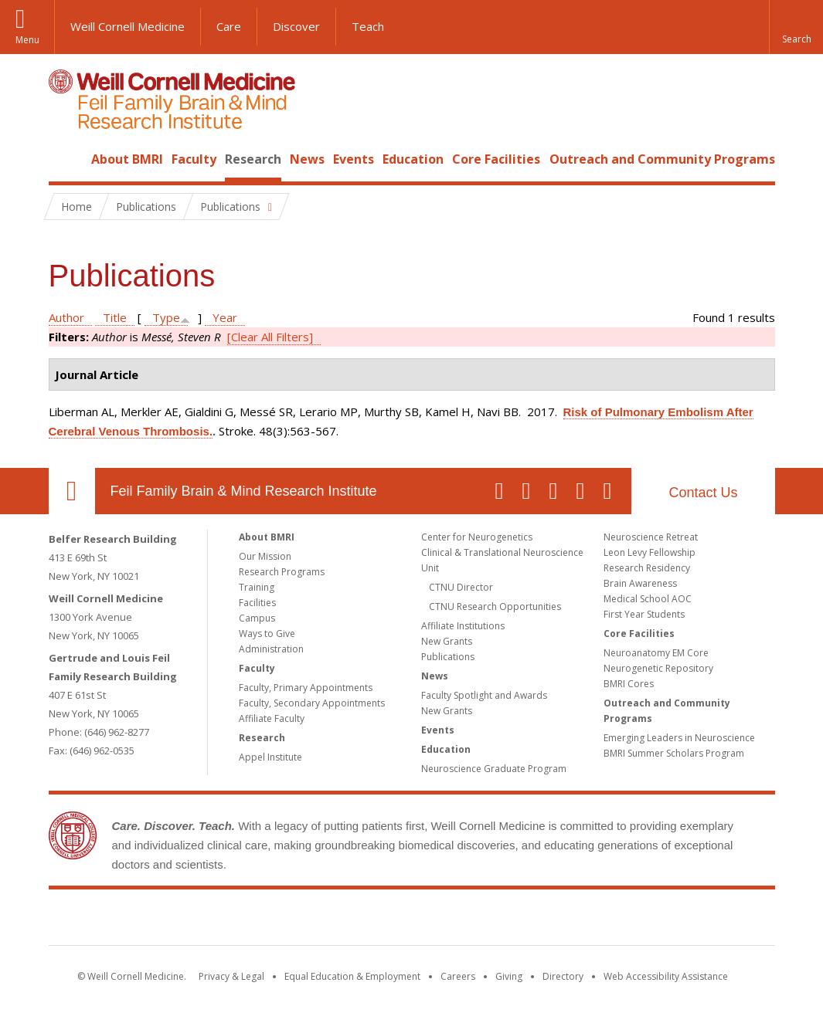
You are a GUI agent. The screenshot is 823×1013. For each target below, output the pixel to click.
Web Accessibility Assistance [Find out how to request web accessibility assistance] (666, 976)
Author (66, 317)
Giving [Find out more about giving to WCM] (508, 976)
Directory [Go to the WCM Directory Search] (562, 976)
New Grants (446, 641)
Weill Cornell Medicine (127, 26)
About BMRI (127, 159)
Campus (257, 618)
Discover (296, 26)
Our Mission (265, 556)
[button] (796, 27)
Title (115, 317)
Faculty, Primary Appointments (305, 687)
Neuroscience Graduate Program (493, 768)
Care (228, 26)
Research (253, 159)
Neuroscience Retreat (651, 537)
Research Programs (282, 571)
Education (413, 159)
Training (256, 587)
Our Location (72, 491)
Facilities (257, 602)
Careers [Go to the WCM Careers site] (457, 976)
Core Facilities (496, 159)
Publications (447, 656)
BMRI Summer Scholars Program (674, 753)
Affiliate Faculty (271, 718)
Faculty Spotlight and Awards (484, 695)
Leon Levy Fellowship (649, 552)
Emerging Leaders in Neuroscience (679, 737)
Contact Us (702, 492)
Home (65, 159)
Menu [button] (27, 39)
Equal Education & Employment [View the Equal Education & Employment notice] (352, 976)
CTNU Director (461, 587)
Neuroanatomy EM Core (656, 652)
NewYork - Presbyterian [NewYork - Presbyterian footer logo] (540, 920)
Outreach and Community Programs (662, 159)
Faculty (194, 159)
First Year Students (644, 614)
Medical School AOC (648, 598)
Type (166, 317)
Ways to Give (267, 633)
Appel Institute (270, 757)
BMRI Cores (629, 683)
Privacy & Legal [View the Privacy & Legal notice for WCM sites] (231, 976)
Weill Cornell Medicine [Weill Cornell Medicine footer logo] (298, 920)
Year (225, 317)
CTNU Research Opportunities (495, 606)
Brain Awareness (640, 583)
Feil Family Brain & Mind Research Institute (244, 491)
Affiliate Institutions (463, 625)
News (307, 159)
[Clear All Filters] (270, 336)
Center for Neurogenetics (476, 537)
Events (353, 159)
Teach (368, 26)
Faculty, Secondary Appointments (312, 703)
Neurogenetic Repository (658, 668)
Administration (271, 649)
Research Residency (647, 567)
